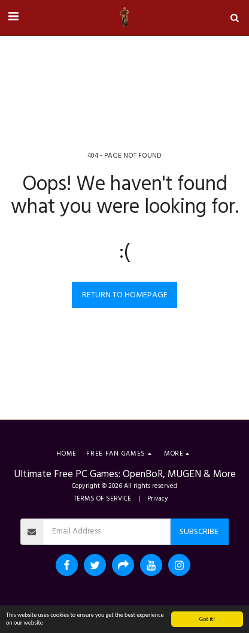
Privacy (157, 498)
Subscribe (199, 532)
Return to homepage (125, 295)
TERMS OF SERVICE (102, 498)
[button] (13, 17)
